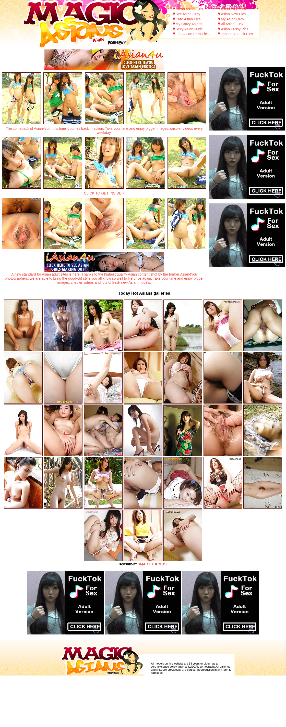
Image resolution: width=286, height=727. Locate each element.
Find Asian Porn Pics (192, 34)
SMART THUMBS (152, 564)
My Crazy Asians (189, 24)
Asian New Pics (233, 14)
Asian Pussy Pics (234, 29)
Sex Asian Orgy (188, 14)
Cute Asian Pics (188, 19)
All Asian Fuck (232, 24)
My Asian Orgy (232, 19)
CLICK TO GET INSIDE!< (104, 193)
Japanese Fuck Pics (237, 34)
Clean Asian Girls (189, 9)
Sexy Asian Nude (189, 29)
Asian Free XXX (233, 9)
